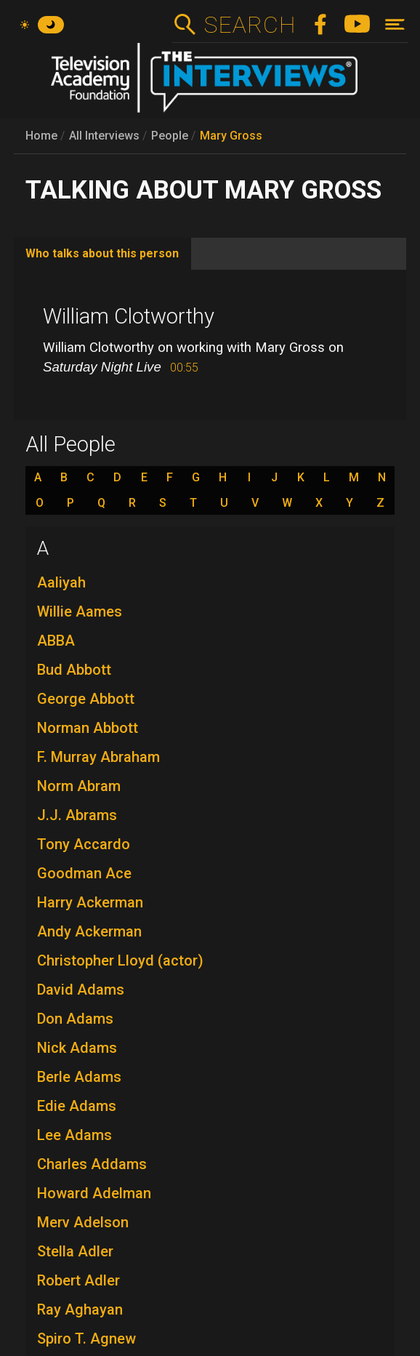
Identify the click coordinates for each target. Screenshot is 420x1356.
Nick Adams (77, 1047)
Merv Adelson (83, 1222)
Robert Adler (78, 1280)
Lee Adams (74, 1135)
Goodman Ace (84, 873)
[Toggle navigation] (394, 24)
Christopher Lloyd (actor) (120, 960)
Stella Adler (75, 1251)
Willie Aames (79, 611)
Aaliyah (61, 582)
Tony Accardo (83, 844)
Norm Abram (79, 786)
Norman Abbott (87, 728)
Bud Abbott (74, 669)
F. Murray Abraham (98, 757)
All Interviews (104, 136)
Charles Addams (92, 1164)
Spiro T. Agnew (86, 1338)
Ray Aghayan (80, 1309)
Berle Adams (79, 1077)
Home (41, 136)
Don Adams (75, 1018)
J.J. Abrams (77, 815)
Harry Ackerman (90, 902)
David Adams (80, 989)
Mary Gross (231, 136)
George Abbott (85, 698)
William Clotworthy (128, 316)
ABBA (56, 640)
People (169, 136)
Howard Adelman (94, 1193)
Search (249, 24)
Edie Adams (76, 1106)
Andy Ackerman (89, 931)
